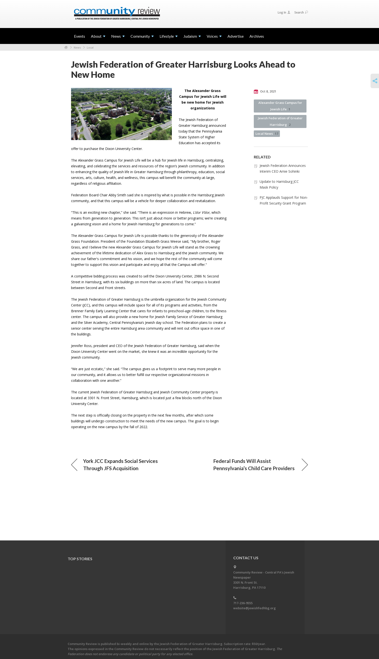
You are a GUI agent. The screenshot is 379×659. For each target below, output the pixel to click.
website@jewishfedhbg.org (254, 608)
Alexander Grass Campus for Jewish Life (280, 105)
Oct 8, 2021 (265, 91)
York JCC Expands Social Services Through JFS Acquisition (114, 464)
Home (66, 47)
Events (79, 36)
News (77, 47)
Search (301, 12)
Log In (284, 12)
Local (90, 47)
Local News (266, 133)
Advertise (235, 36)
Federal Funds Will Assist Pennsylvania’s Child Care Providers (260, 464)
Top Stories (80, 558)
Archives (256, 36)
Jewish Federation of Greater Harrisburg (280, 121)
